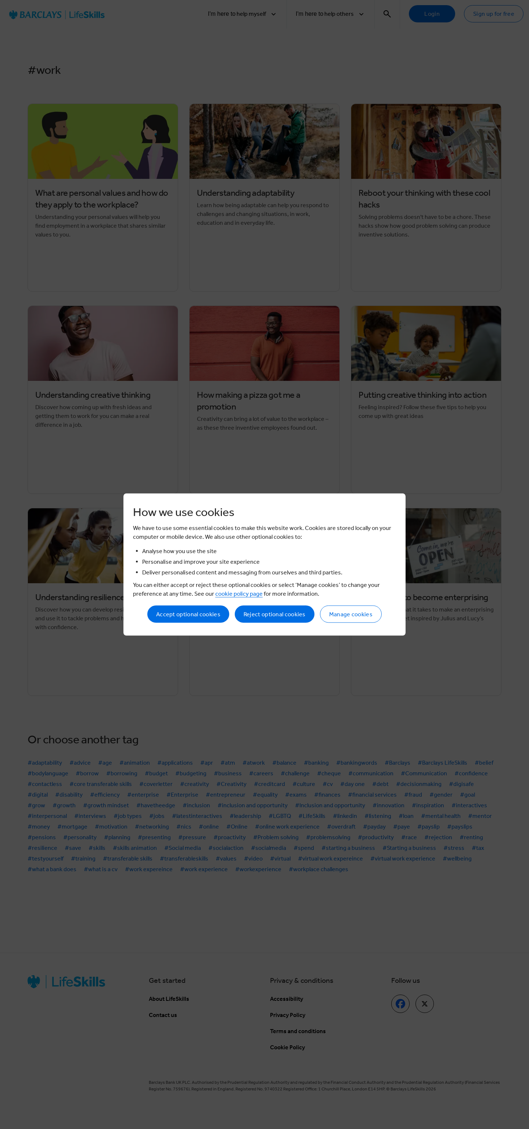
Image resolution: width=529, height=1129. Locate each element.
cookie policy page (239, 593)
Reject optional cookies (275, 614)
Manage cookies (351, 614)
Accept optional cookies (188, 614)
